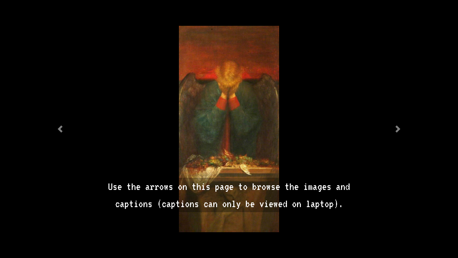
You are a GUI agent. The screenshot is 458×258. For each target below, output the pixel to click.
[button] (60, 129)
